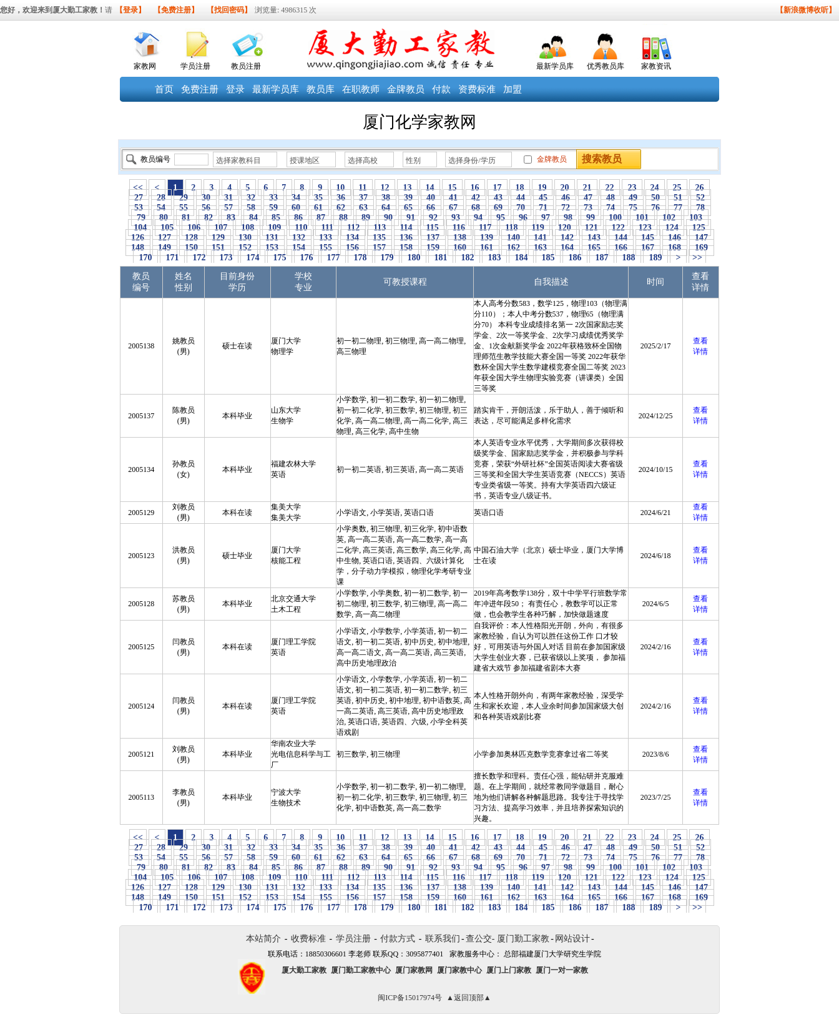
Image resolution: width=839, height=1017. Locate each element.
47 (588, 197)
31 (228, 197)
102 (669, 217)
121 (591, 227)
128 (191, 237)
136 (406, 237)
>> (697, 257)
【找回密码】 (229, 10)
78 (700, 207)
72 (565, 207)
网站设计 (572, 938)
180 (414, 257)
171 (172, 257)
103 (696, 217)
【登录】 (130, 10)
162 (514, 247)
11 (362, 187)
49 (633, 197)
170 (145, 257)
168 (675, 247)
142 (567, 237)
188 (628, 257)
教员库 (321, 89)
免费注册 (199, 89)
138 (460, 237)
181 (440, 257)
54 (161, 207)
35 (318, 197)
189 (655, 257)
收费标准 (308, 938)
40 (431, 197)
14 (429, 187)
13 (407, 187)
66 (431, 207)
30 (206, 197)
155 (326, 247)
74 (610, 207)
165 (594, 247)
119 (537, 227)
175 (279, 257)
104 (140, 227)
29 (183, 197)
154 (299, 247)
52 (700, 197)
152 (245, 247)
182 (467, 257)
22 (609, 187)
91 (411, 217)
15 (452, 187)
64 (386, 207)
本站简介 (263, 938)
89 (366, 217)
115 (432, 227)
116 (458, 227)
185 (548, 257)
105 (167, 227)
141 (540, 237)
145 (648, 237)
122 (618, 227)
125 (698, 227)
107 (221, 227)
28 (161, 197)
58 (251, 207)
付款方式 (397, 938)
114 (406, 227)
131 (272, 237)
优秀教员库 (605, 66)
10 (340, 187)
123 (645, 227)
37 (363, 197)
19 (542, 187)
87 (321, 217)
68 (476, 207)
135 (379, 237)
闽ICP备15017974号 (410, 997)
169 (701, 247)
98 (568, 217)
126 (138, 237)
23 (632, 187)
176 (306, 257)
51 (678, 197)
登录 (235, 89)
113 (379, 227)
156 (352, 247)
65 (408, 207)
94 (478, 217)
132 (299, 237)
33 (273, 197)
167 (648, 247)
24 (654, 187)
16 (474, 187)
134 (352, 237)
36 (341, 197)
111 (327, 227)
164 (567, 247)
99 (590, 217)
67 (453, 207)
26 (699, 187)
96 (523, 217)
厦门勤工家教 (523, 938)
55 (183, 207)
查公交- (480, 938)
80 (163, 217)
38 (386, 197)
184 (521, 257)
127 (165, 237)
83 (231, 217)
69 (498, 207)
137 (433, 237)
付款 (441, 89)
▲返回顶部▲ (468, 997)
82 (208, 217)
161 (487, 247)
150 (191, 247)
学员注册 (195, 66)
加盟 (512, 89)
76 (655, 207)
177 (333, 257)
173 (226, 257)
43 (498, 197)
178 (360, 257)
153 (272, 247)
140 (514, 237)
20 (564, 187)
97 (545, 217)
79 (141, 217)
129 (218, 237)
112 (353, 227)
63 (363, 207)
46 (565, 197)
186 (575, 257)
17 (497, 187)
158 (406, 247)
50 (655, 197)
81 (186, 217)
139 (487, 237)
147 (701, 237)
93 (456, 217)
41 (453, 197)
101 (642, 217)
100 (615, 217)
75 (633, 207)
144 (621, 237)
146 (675, 237)
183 (494, 257)
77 (678, 207)
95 (501, 217)
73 (588, 207)
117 (485, 227)
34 (296, 197)
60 (296, 207)
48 (610, 197)
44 (520, 197)
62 (341, 207)
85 (276, 217)
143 (594, 237)
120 (564, 227)
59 (273, 207)
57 (228, 207)
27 (138, 197)
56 (206, 207)
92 (433, 217)
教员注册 (246, 66)
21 (587, 187)
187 (602, 257)
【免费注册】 (176, 10)
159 (433, 247)
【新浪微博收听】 (806, 10)
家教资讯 (656, 66)
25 (677, 187)
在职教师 (361, 89)
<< (138, 187)
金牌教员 (405, 89)
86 (298, 217)
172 (199, 257)
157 (379, 247)
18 (519, 187)
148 (138, 247)
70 (520, 207)
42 (476, 197)
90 (388, 217)
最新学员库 (555, 66)
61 (318, 207)
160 (460, 247)
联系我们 (442, 938)
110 (301, 227)
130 (245, 237)
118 (511, 227)
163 (540, 247)
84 (253, 217)
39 (408, 197)
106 (194, 227)
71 (543, 207)
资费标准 (477, 89)
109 (274, 227)
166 (621, 247)
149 (165, 247)
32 (251, 197)
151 (218, 247)
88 (343, 217)
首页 (164, 89)
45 (543, 197)
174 (253, 257)
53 (138, 207)
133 (326, 237)
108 (248, 227)
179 (387, 257)
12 (384, 187)
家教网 (145, 66)
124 (671, 227)
